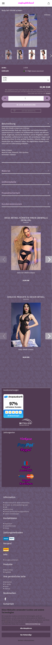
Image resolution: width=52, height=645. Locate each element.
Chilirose (47, 15)
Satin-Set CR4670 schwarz (26, 273)
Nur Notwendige (26, 635)
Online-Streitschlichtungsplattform (16, 512)
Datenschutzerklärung (33, 624)
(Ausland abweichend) (37, 71)
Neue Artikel (8, 570)
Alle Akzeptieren (26, 628)
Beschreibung (8, 123)
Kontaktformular (9, 526)
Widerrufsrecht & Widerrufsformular (16, 503)
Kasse (6, 586)
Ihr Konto (7, 584)
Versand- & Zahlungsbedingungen (15, 505)
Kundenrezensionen (12, 204)
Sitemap (6, 589)
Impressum (7, 524)
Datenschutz (8, 509)
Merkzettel (7, 582)
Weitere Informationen (26, 640)
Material (6, 171)
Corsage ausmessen (10, 560)
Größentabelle (9, 182)
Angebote (7, 572)
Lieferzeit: (5, 71)
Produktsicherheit (11, 193)
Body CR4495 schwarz (25, 350)
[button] (48, 259)
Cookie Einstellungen (11, 514)
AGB (5, 507)
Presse (6, 528)
